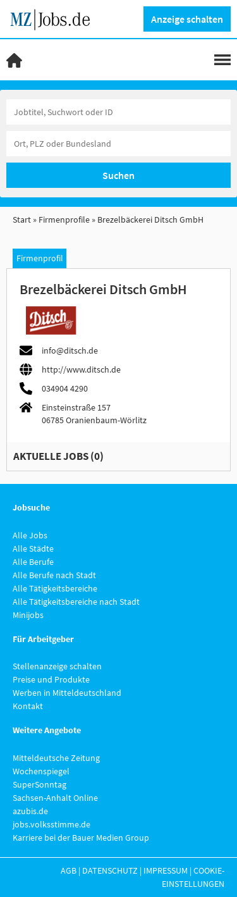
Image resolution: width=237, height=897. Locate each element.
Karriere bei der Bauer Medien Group (81, 837)
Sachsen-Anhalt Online (55, 797)
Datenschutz (110, 870)
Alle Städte (33, 548)
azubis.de (30, 811)
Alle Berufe (33, 561)
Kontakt (28, 706)
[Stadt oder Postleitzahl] (118, 143)
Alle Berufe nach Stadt (54, 575)
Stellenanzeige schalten (57, 666)
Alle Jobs (30, 535)
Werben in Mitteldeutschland (67, 692)
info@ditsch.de (70, 350)
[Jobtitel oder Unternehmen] (118, 112)
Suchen (118, 175)
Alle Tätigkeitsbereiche (55, 588)
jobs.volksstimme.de (51, 824)
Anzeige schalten (187, 19)
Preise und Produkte (51, 679)
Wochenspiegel (41, 771)
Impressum (165, 870)
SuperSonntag (39, 784)
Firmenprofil (39, 258)
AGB (68, 870)
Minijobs (28, 615)
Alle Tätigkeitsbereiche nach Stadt (76, 601)
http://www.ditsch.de (81, 369)
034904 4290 (65, 388)
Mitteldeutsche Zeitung (56, 758)
